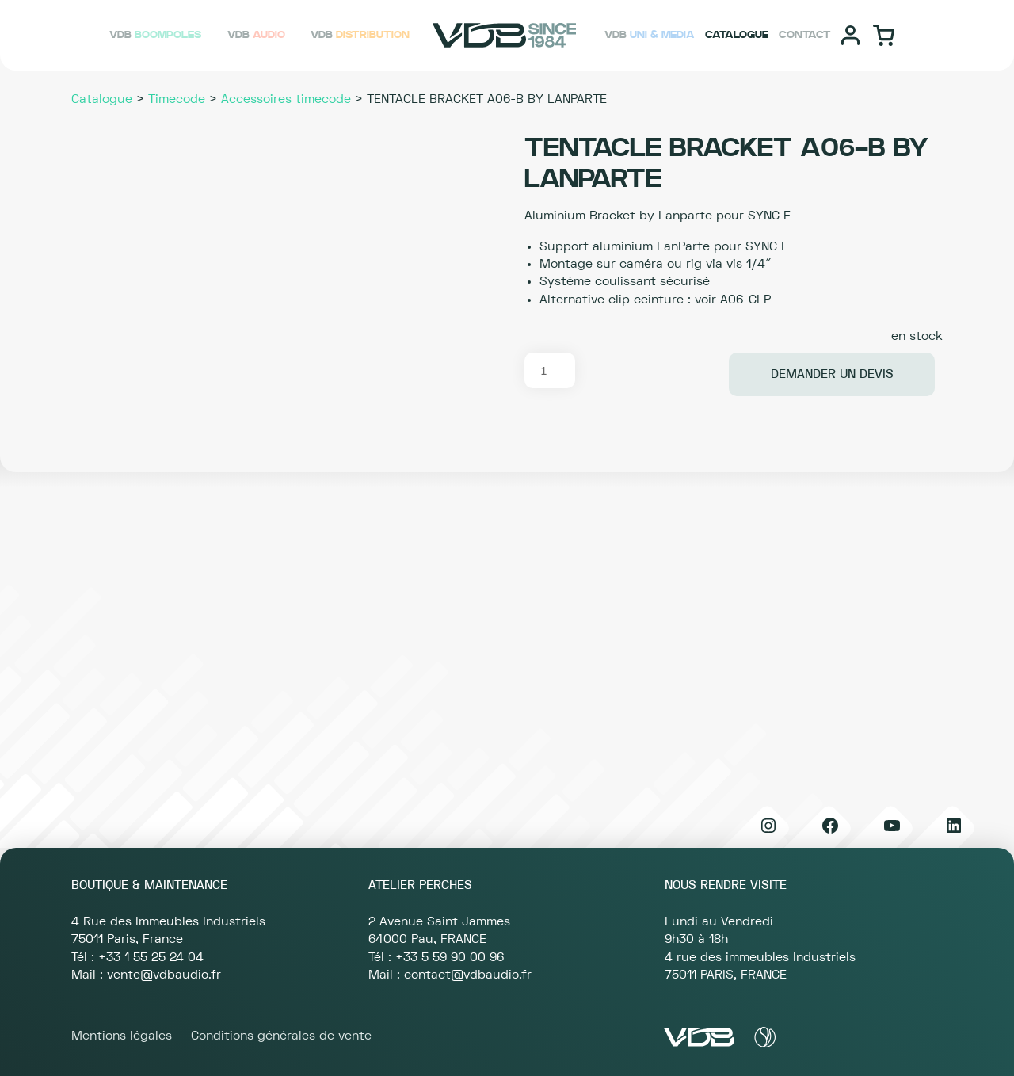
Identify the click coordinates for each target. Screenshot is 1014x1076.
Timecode (176, 99)
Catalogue (101, 99)
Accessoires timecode (286, 99)
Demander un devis (832, 374)
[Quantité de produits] (549, 370)
